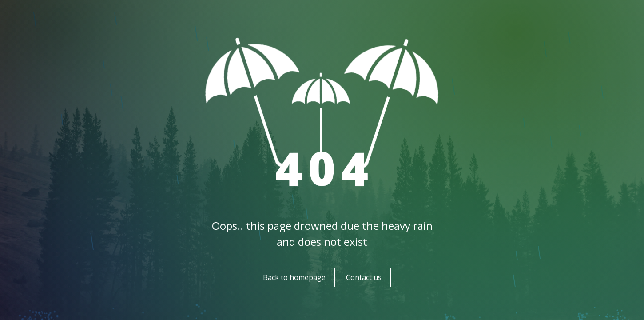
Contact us (364, 277)
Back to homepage (294, 277)
